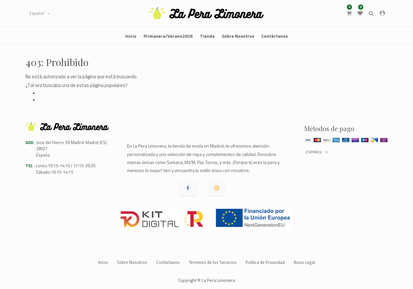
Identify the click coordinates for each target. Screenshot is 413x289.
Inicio (103, 262)
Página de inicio (53, 93)
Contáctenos (50, 99)
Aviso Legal (304, 262)
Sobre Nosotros (132, 262)
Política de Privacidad (265, 262)
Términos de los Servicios (213, 262)
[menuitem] (131, 35)
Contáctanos (168, 262)
